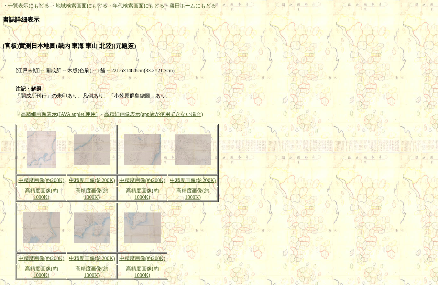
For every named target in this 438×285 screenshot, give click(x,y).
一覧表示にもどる (28, 5)
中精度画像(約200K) (41, 180)
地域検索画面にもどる (81, 5)
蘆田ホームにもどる (193, 5)
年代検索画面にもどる (138, 5)
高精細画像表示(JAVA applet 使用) (59, 114)
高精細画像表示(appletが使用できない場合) (153, 114)
